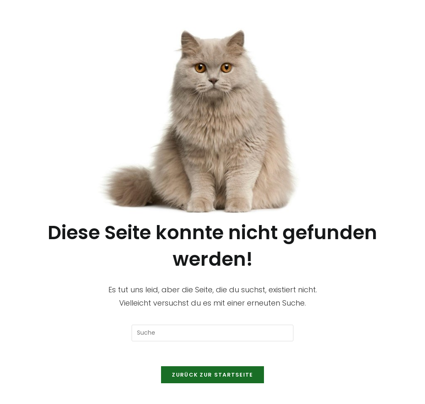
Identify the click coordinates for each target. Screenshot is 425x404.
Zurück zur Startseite (212, 375)
